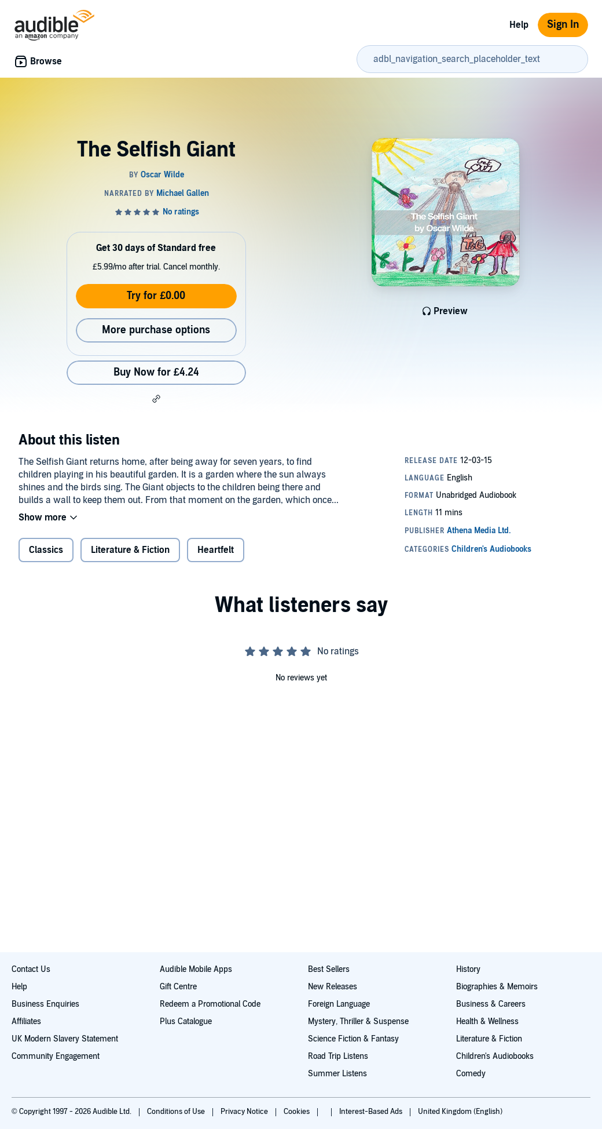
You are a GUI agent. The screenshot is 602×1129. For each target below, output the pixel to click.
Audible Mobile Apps (196, 969)
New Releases (332, 987)
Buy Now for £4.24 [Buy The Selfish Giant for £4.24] (156, 372)
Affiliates (26, 1021)
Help (518, 25)
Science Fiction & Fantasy (353, 1039)
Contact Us (31, 969)
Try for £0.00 (156, 296)
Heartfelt (215, 550)
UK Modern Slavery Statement (65, 1039)
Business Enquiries (45, 1004)
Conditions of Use (177, 1111)
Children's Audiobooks (495, 1056)
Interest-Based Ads (371, 1111)
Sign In (563, 25)
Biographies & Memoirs (497, 987)
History (468, 969)
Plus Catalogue (186, 1021)
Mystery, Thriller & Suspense (358, 1021)
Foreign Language (339, 1004)
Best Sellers (329, 969)
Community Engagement (56, 1056)
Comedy (471, 1074)
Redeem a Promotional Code (210, 1004)
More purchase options (156, 330)
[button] (156, 398)
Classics (46, 550)
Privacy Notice (245, 1111)
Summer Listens (337, 1074)
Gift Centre (178, 987)
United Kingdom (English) (460, 1111)
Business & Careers (491, 1004)
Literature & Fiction (130, 550)
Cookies (297, 1111)
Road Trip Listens (338, 1056)
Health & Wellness (487, 1021)
